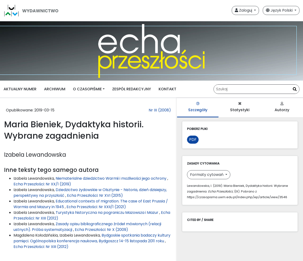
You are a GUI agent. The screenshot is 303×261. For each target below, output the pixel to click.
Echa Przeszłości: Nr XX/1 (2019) (42, 184)
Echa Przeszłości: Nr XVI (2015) (95, 195)
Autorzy (282, 107)
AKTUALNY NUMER (20, 89)
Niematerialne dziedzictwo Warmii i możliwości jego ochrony (111, 178)
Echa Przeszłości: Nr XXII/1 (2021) (96, 207)
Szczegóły (197, 107)
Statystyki (240, 107)
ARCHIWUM (54, 89)
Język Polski (280, 10)
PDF (192, 139)
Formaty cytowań (207, 174)
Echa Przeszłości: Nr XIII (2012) (40, 246)
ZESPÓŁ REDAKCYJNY (131, 89)
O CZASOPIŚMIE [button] (87, 89)
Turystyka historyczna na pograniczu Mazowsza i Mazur (107, 212)
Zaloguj (244, 10)
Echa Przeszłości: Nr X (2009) (101, 229)
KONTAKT (167, 89)
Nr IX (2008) (160, 110)
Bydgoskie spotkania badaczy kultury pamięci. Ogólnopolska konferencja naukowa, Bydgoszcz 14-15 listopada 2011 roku (91, 238)
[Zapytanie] (256, 89)
